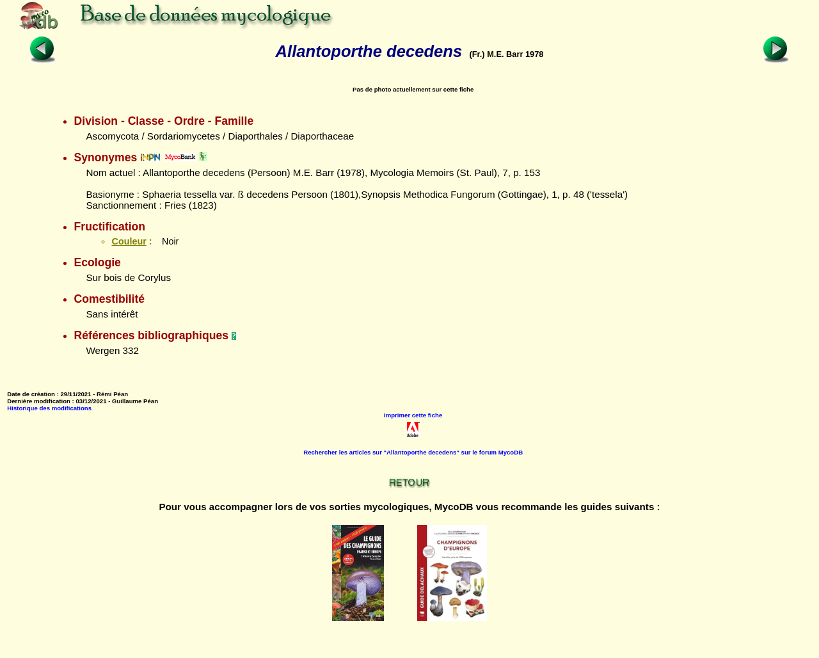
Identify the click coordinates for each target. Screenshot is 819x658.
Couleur (128, 241)
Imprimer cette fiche (413, 415)
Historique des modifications (49, 408)
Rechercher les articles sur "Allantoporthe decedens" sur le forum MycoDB (413, 452)
